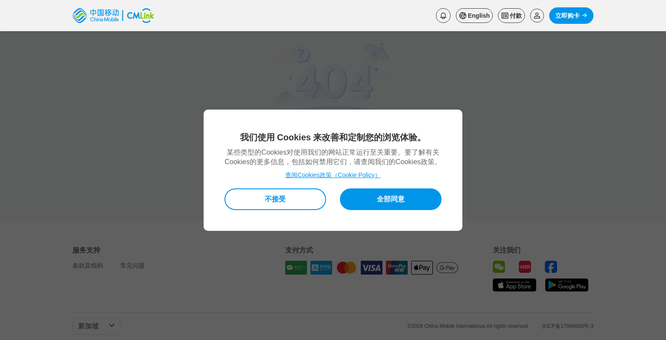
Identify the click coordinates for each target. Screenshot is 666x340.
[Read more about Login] (537, 16)
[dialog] (333, 170)
